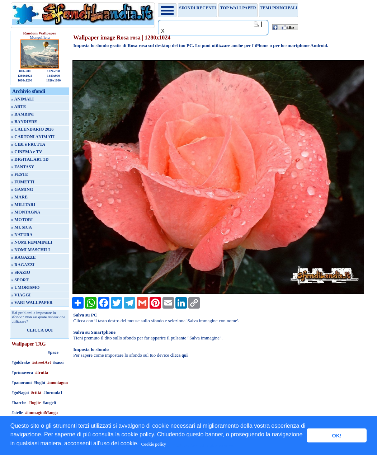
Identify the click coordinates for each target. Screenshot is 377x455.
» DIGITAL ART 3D (29, 159)
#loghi (39, 382)
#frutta (41, 372)
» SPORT (20, 279)
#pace (53, 352)
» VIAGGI (20, 294)
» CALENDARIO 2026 (32, 129)
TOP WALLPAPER (238, 7)
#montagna (57, 382)
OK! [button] (336, 435)
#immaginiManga (41, 412)
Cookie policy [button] (153, 444)
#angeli (49, 402)
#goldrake (20, 362)
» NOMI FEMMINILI (31, 242)
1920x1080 (53, 80)
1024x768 (53, 71)
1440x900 (53, 76)
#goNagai (20, 392)
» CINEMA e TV (26, 151)
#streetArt (41, 362)
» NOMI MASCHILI (30, 249)
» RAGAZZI (22, 264)
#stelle (17, 412)
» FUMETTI (22, 181)
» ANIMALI (22, 99)
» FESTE (19, 174)
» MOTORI (22, 219)
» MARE (19, 197)
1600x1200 (25, 80)
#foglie (34, 402)
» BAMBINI (22, 114)
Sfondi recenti (197, 7)
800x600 (24, 71)
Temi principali (278, 7)
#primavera (22, 372)
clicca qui (179, 355)
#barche (18, 402)
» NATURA (21, 234)
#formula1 (52, 392)
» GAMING (22, 189)
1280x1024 (25, 76)
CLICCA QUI (40, 330)
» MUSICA (21, 227)
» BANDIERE (24, 121)
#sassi (58, 362)
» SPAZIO (20, 272)
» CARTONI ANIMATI (33, 136)
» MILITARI (23, 204)
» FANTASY (22, 166)
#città (36, 392)
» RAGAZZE (23, 257)
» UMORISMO (25, 287)
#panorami (21, 382)
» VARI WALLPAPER (31, 302)
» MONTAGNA (25, 212)
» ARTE (18, 106)
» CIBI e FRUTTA (28, 144)
